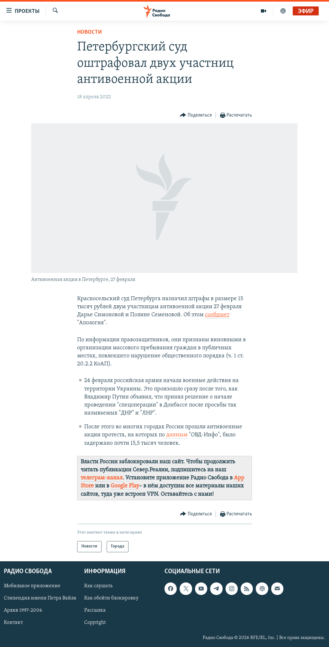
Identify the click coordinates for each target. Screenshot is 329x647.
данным (177, 435)
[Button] (196, 115)
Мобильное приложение (32, 586)
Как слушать (98, 586)
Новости (89, 32)
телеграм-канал (101, 478)
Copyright (95, 622)
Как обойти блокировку (111, 598)
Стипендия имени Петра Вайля (40, 598)
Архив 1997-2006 (23, 610)
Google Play (125, 486)
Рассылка (95, 610)
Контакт (13, 622)
